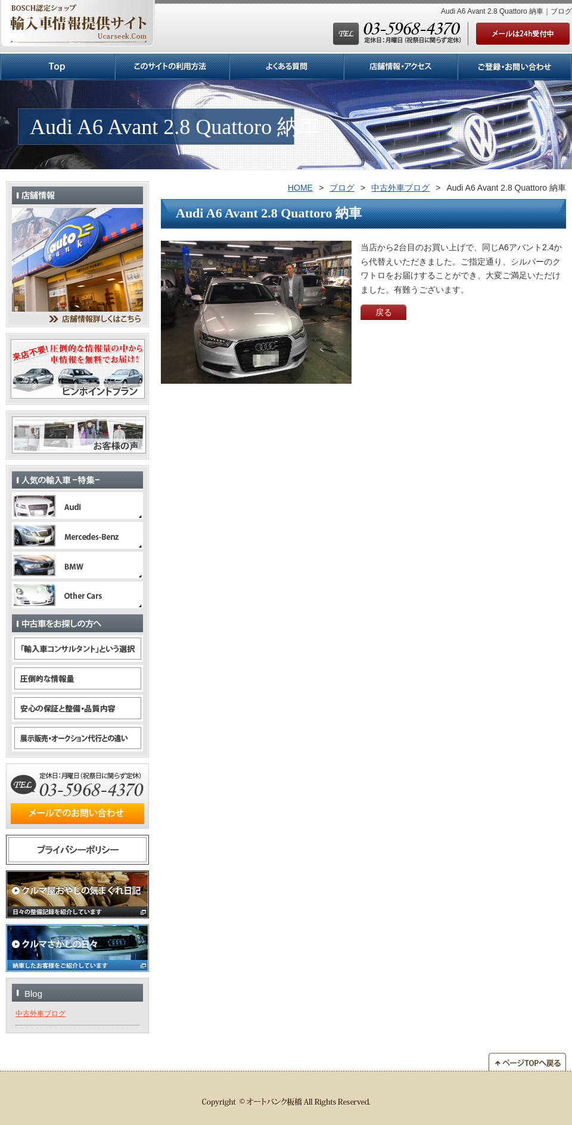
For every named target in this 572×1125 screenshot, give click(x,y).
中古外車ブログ (400, 187)
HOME (300, 187)
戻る (383, 312)
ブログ (342, 187)
